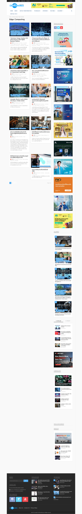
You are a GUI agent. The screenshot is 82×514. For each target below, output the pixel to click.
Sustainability (35, 67)
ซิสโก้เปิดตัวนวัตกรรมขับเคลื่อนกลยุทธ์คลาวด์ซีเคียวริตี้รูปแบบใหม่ (18, 156)
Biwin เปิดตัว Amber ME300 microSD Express (65, 451)
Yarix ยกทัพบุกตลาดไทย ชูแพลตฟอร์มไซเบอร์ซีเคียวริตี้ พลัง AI (66, 389)
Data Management (59, 291)
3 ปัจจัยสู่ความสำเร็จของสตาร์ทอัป (65, 485)
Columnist (59, 10)
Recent (68, 320)
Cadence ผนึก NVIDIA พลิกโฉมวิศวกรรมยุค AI (43, 487)
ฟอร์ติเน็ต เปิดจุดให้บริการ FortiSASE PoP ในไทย (65, 399)
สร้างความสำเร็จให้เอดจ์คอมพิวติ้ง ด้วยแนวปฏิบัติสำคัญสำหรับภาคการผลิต (19, 133)
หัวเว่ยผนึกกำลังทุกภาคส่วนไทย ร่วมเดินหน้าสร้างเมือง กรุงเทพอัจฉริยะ (66, 492)
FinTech (12, 67)
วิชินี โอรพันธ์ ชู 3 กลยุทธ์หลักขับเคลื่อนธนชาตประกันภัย (44, 492)
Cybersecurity (41, 64)
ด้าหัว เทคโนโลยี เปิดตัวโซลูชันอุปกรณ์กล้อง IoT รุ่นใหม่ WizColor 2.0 (62, 442)
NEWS (16, 10)
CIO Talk (11, 44)
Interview (45, 10)
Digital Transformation (25, 10)
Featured (52, 10)
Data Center (41, 32)
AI (11, 94)
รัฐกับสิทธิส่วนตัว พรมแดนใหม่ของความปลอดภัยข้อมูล (63, 265)
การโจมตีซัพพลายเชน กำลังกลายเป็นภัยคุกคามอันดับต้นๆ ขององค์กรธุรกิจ (62, 384)
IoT (40, 127)
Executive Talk (13, 33)
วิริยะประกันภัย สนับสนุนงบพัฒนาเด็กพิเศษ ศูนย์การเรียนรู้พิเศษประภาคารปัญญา (66, 344)
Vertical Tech (13, 13)
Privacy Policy (32, 507)
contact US (26, 507)
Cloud (36, 64)
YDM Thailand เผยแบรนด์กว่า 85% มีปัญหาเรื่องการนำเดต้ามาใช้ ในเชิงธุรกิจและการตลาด (44, 481)
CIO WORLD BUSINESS (18, 491)
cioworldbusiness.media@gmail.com (19, 489)
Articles (36, 32)
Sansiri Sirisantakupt (60, 294)
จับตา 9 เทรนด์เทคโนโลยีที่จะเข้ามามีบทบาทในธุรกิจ (41, 71)
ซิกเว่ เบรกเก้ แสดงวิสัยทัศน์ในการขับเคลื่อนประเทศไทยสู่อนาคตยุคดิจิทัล (65, 332)
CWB (12, 102)
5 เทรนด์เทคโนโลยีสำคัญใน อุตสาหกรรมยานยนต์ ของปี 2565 (62, 498)
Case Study (39, 94)
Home (11, 10)
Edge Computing (24, 32)
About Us (20, 507)
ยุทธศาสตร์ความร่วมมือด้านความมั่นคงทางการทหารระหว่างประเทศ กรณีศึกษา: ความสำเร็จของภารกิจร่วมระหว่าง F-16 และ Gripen (63, 297)
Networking (13, 34)
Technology (37, 10)
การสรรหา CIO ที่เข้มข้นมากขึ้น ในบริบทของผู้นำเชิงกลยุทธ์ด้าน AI (62, 281)
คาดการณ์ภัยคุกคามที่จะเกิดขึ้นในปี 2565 (40, 170)
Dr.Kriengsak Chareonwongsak (62, 260)
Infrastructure (21, 33)
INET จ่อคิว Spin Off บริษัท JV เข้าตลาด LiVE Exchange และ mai (44, 498)
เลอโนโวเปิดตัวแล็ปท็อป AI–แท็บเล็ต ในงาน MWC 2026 (65, 446)
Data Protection (59, 259)
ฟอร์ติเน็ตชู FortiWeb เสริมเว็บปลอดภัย (65, 404)
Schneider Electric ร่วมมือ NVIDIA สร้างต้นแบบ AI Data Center (18, 100)
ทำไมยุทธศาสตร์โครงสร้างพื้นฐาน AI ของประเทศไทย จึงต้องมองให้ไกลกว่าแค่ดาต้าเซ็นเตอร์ (41, 39)
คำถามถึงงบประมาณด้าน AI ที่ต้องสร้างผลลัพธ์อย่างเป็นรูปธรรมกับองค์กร (63, 314)
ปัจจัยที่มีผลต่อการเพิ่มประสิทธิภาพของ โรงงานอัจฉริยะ (40, 132)
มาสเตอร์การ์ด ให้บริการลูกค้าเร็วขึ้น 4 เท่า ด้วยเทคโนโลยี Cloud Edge (19, 71)
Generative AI (34, 76)
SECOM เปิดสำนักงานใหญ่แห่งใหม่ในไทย (66, 326)
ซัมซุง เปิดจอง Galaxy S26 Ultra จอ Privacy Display (66, 457)
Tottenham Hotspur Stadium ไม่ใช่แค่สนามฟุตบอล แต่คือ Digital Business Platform (19, 39)
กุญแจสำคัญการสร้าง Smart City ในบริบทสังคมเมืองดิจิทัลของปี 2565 (65, 481)
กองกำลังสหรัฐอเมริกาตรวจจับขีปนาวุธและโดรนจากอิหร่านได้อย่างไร (62, 249)
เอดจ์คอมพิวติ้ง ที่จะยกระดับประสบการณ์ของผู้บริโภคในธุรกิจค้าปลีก (40, 101)
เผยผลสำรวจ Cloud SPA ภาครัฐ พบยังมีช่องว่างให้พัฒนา (66, 394)
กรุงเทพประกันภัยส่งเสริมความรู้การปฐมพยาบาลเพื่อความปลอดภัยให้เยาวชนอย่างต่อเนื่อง (66, 338)
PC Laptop (42, 34)
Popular (58, 320)
